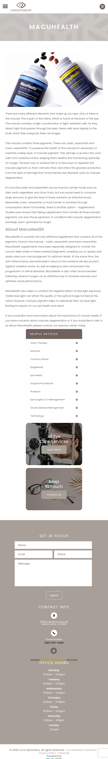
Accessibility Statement (81, 750)
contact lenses (39, 359)
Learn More (54, 449)
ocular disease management (47, 407)
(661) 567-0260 (54, 642)
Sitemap (64, 753)
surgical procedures (41, 383)
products (35, 391)
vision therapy (38, 343)
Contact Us (54, 494)
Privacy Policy (47, 753)
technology (37, 416)
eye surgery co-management (47, 399)
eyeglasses (36, 367)
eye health (36, 375)
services (35, 351)
